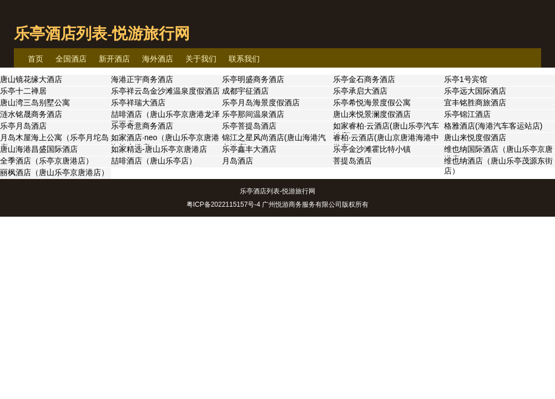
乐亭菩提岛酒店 (249, 125)
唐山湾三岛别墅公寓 (35, 102)
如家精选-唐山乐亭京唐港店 (159, 149)
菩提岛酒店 (352, 160)
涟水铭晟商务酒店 (31, 114)
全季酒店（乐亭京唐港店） (46, 160)
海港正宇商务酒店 (142, 79)
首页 (35, 58)
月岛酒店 (237, 160)
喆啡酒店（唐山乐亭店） (153, 160)
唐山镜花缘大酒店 (31, 79)
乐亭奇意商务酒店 (142, 125)
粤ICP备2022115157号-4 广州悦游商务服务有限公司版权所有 (277, 204)
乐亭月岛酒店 (23, 125)
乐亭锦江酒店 (467, 114)
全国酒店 (71, 58)
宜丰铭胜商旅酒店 (475, 102)
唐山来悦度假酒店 (475, 137)
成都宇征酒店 (245, 90)
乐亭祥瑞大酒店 (138, 102)
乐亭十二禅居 (23, 90)
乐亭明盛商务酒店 (253, 79)
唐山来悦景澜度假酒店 (372, 114)
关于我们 (200, 58)
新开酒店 (114, 58)
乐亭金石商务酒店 (364, 79)
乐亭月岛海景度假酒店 (261, 102)
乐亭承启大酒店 (360, 90)
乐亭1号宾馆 (465, 79)
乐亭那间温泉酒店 (253, 114)
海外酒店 (157, 58)
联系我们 (244, 58)
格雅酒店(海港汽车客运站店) (493, 125)
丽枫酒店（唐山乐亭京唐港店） (54, 172)
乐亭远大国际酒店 (475, 90)
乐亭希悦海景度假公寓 (372, 102)
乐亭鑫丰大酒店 (249, 149)
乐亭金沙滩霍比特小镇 (372, 149)
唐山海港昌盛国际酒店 (39, 149)
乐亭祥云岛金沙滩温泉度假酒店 (165, 90)
